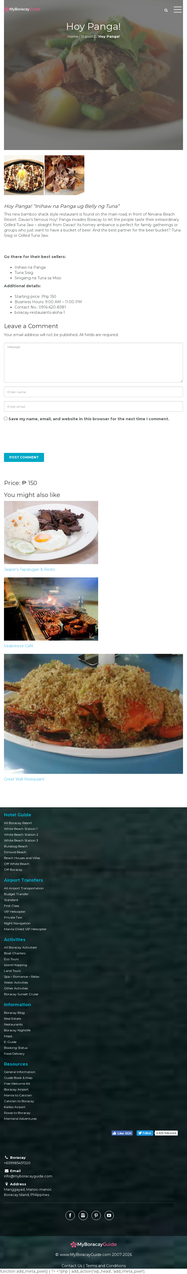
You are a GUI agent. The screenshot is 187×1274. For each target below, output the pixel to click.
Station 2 (88, 36)
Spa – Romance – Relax (21, 977)
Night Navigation (17, 923)
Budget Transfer (16, 894)
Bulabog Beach (16, 846)
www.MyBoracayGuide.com (85, 1254)
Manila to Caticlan (18, 1095)
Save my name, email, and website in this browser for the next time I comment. (88, 419)
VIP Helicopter (14, 911)
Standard (11, 900)
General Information (19, 1072)
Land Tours (12, 971)
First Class (11, 906)
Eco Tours (11, 959)
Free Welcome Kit (17, 1084)
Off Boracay (13, 870)
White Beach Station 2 (21, 835)
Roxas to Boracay (17, 1113)
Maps (8, 1036)
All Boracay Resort (18, 823)
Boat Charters (14, 953)
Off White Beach (16, 864)
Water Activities (16, 982)
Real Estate (12, 1018)
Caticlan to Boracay (19, 1101)
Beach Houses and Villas (22, 858)
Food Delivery (14, 1054)
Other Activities (16, 988)
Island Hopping (15, 965)
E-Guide (10, 1042)
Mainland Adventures (20, 1119)
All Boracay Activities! (20, 947)
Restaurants (13, 1024)
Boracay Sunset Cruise (21, 994)
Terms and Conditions (106, 1265)
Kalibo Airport (14, 1107)
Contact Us (72, 1265)
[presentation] (40, 440)
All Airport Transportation (24, 888)
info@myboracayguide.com (28, 1176)
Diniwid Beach (15, 852)
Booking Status (16, 1048)
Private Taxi (13, 917)
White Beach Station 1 (20, 829)
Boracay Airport (16, 1089)
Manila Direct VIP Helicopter (25, 929)
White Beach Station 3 (21, 840)
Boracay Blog (14, 1013)
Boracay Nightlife (17, 1030)
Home (73, 36)
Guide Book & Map (18, 1078)
